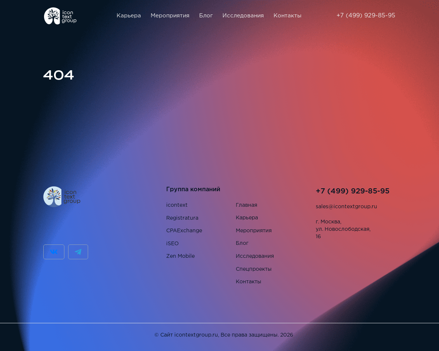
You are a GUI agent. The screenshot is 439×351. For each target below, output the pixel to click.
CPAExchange (184, 231)
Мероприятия (170, 15)
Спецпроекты (254, 269)
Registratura (182, 218)
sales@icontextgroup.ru (346, 207)
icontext (177, 205)
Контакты (287, 15)
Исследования (243, 15)
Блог (206, 15)
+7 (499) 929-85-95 (365, 15)
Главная (246, 205)
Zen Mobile (180, 256)
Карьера (129, 15)
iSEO (172, 244)
